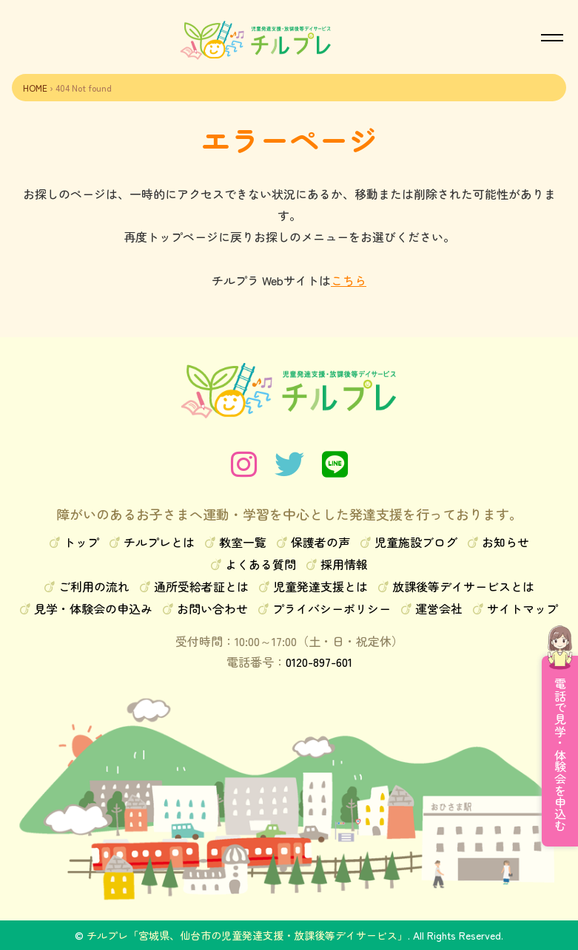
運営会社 (439, 608)
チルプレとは (159, 542)
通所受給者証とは (201, 586)
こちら (348, 280)
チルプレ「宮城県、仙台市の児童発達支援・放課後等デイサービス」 (247, 935)
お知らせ (505, 542)
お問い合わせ (212, 608)
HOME (35, 87)
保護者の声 (320, 542)
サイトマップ (522, 608)
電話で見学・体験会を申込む (560, 755)
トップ (81, 542)
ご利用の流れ (94, 586)
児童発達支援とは (320, 586)
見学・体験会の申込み (93, 608)
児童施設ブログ (415, 542)
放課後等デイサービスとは (463, 586)
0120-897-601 (319, 662)
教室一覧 (242, 542)
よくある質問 (260, 564)
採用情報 (344, 564)
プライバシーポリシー (331, 608)
